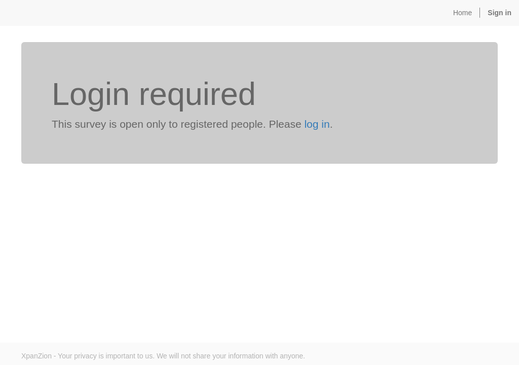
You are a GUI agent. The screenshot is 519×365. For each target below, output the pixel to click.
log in (316, 124)
